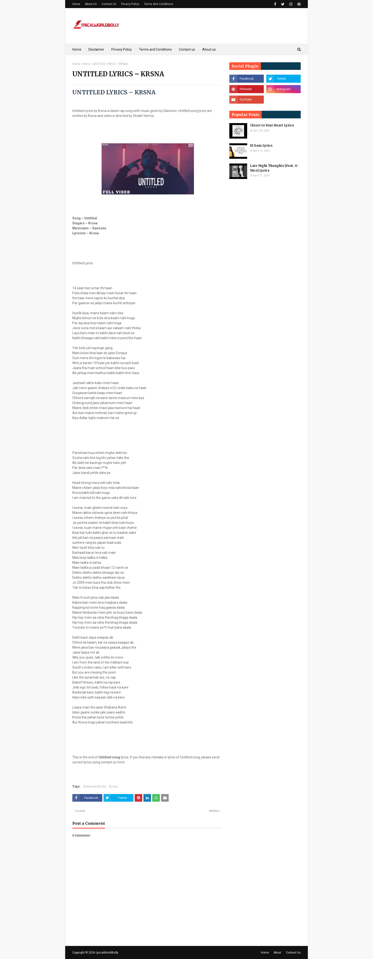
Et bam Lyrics (261, 146)
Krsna (86, 64)
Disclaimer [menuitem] (96, 49)
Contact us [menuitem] (187, 49)
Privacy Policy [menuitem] (121, 49)
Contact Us (109, 4)
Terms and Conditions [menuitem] (155, 49)
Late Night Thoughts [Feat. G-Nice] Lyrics (274, 168)
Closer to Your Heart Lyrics (272, 125)
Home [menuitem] (76, 49)
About (277, 952)
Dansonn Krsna (94, 786)
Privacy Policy (130, 4)
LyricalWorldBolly (107, 952)
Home (76, 4)
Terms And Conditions (158, 4)
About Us (91, 4)
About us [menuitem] (209, 49)
